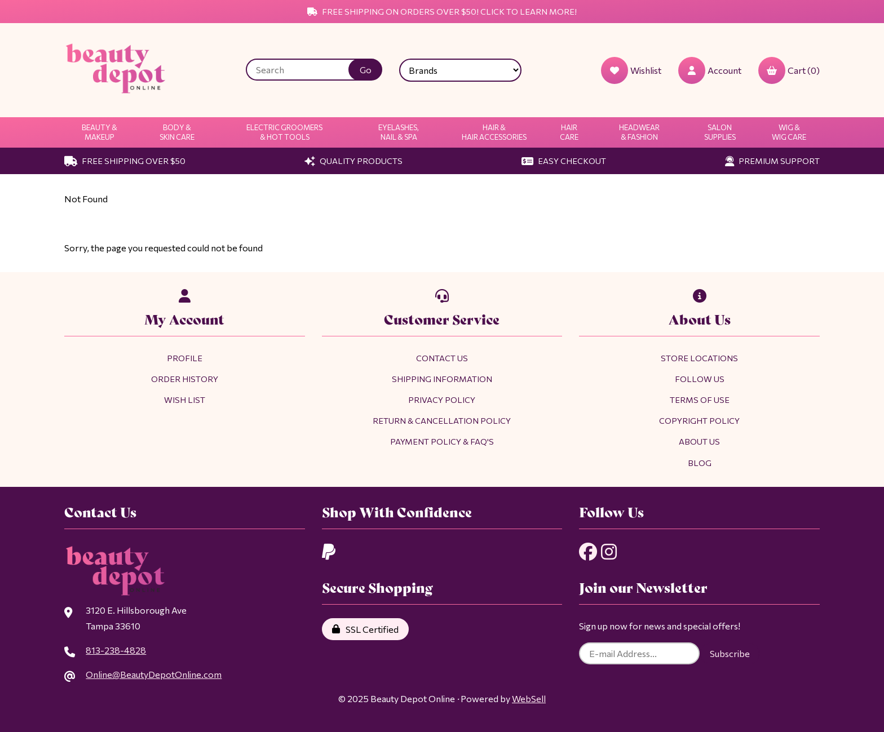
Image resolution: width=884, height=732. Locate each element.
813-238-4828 (116, 650)
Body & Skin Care (177, 132)
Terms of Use (700, 399)
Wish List (184, 399)
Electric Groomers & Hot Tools (284, 132)
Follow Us (699, 379)
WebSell (529, 698)
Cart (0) (789, 70)
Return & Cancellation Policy (442, 420)
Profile (184, 358)
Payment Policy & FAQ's (442, 441)
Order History (184, 379)
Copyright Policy (699, 420)
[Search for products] (305, 70)
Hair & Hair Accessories (494, 132)
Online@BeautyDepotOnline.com (154, 674)
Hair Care (569, 132)
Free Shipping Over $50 (124, 161)
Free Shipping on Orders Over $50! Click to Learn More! (442, 11)
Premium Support (772, 161)
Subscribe (730, 653)
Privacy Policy (441, 399)
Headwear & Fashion (639, 132)
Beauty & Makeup (99, 132)
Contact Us (442, 358)
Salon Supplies (720, 132)
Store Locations (699, 358)
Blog (699, 463)
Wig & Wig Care (789, 132)
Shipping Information (442, 379)
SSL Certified (365, 629)
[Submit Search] (365, 70)
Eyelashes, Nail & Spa (398, 132)
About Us (699, 441)
